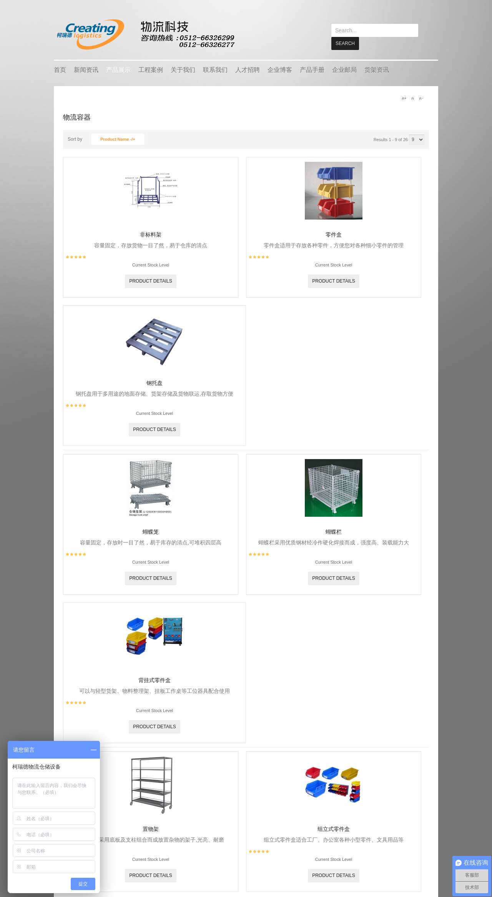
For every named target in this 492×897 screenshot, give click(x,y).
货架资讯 (376, 69)
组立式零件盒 (333, 828)
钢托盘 (154, 382)
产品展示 (118, 69)
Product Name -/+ (117, 138)
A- (421, 98)
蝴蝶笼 (151, 531)
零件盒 (334, 234)
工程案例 (150, 69)
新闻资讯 (86, 69)
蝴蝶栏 (334, 531)
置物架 (151, 828)
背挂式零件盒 (154, 680)
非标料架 (150, 234)
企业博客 (280, 69)
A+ (404, 98)
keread (145, 34)
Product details (150, 280)
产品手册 (312, 69)
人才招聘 (247, 69)
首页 (60, 69)
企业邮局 (344, 69)
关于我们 (183, 69)
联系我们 (215, 69)
